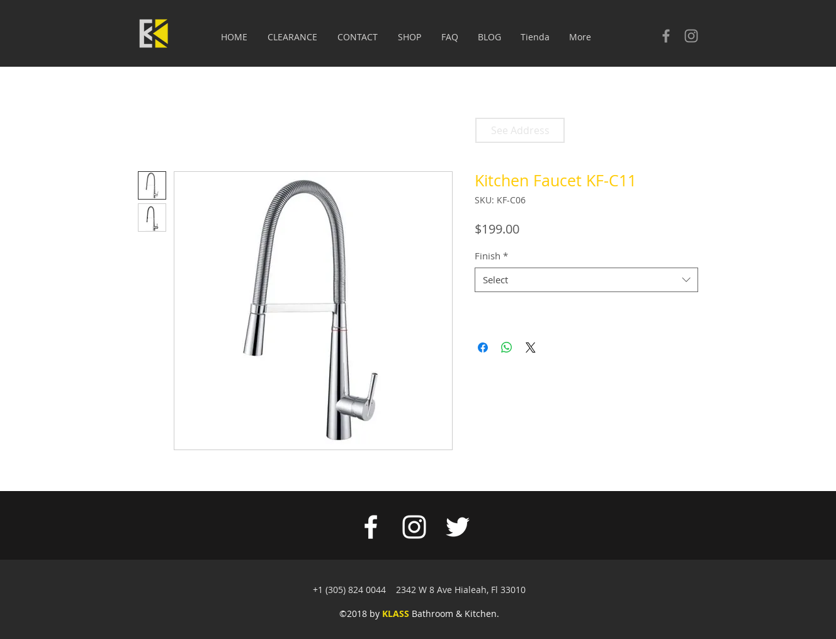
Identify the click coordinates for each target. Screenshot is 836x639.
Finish (491, 255)
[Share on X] (530, 347)
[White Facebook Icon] (371, 527)
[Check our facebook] (666, 36)
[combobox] (586, 280)
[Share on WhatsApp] (506, 347)
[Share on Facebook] (482, 347)
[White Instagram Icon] (414, 527)
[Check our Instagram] (691, 36)
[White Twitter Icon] (457, 527)
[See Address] (520, 130)
